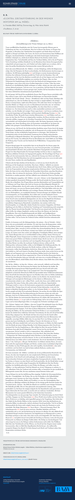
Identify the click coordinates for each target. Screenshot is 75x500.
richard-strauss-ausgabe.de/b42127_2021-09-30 (15, 459)
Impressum (6, 483)
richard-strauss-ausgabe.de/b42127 (20, 453)
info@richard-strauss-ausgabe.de (47, 483)
